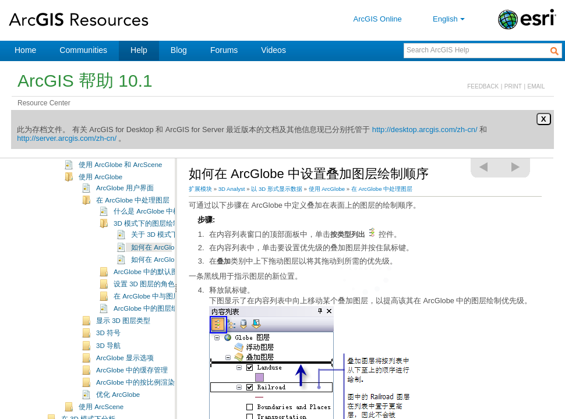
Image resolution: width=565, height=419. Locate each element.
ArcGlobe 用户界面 (125, 206)
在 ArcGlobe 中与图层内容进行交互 (168, 314)
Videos (273, 50)
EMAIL (536, 86)
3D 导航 (108, 363)
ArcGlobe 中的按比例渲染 (135, 400)
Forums (224, 50)
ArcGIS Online (378, 19)
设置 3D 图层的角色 (144, 302)
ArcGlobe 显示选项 (125, 375)
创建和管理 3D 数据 (91, 158)
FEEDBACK (483, 86)
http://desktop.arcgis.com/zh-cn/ (425, 129)
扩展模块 (200, 189)
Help (138, 50)
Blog (179, 50)
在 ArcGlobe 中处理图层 (133, 218)
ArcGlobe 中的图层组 (146, 326)
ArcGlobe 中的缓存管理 (132, 388)
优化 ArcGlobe (118, 412)
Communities (83, 50)
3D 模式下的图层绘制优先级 (157, 241)
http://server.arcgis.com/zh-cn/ (66, 138)
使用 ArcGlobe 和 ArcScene (121, 182)
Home (25, 50)
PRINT (513, 86)
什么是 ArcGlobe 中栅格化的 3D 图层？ (174, 229)
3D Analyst (231, 189)
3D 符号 (108, 350)
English (450, 19)
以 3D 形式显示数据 (91, 171)
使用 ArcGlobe (100, 194)
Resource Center (43, 103)
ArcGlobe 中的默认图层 (149, 289)
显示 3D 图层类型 (123, 338)
